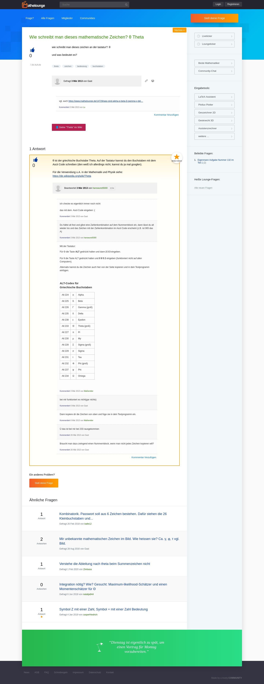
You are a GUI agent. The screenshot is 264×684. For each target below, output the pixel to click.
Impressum (78, 672)
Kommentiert (64, 107)
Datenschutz (95, 672)
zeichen (67, 66)
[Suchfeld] (94, 5)
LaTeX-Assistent (207, 96)
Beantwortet (70, 188)
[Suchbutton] (126, 5)
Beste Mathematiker (209, 63)
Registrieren (233, 4)
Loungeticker (209, 44)
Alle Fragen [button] (47, 18)
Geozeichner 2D (207, 112)
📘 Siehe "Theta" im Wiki (69, 127)
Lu (84, 107)
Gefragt (67, 81)
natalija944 (88, 594)
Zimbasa (87, 569)
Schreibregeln (60, 672)
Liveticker (207, 36)
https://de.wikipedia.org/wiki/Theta (72, 175)
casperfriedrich (90, 614)
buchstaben (98, 66)
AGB (36, 672)
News (26, 672)
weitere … (203, 136)
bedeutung (82, 66)
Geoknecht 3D (206, 120)
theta (56, 66)
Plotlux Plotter (205, 104)
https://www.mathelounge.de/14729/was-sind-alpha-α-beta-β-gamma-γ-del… (105, 101)
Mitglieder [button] (67, 18)
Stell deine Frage (214, 18)
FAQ (46, 672)
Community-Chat (207, 71)
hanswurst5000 (100, 188)
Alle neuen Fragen (203, 188)
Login (218, 4)
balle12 (88, 524)
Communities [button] (87, 18)
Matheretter (88, 391)
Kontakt (110, 672)
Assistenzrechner (207, 128)
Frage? (30, 18)
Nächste (180, 30)
